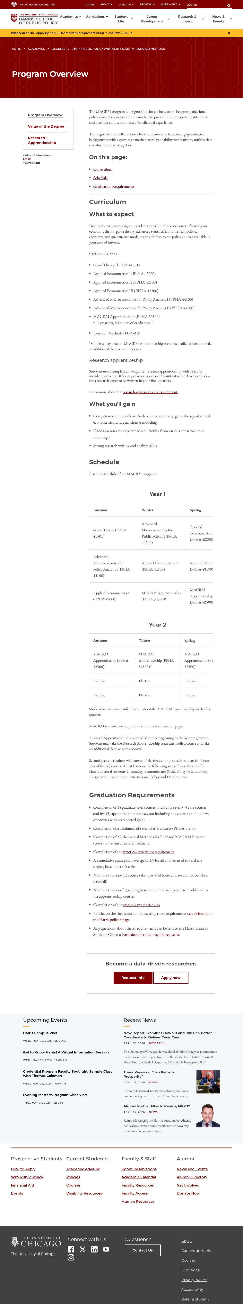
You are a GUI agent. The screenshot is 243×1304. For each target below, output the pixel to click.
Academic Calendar (139, 1177)
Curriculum (102, 169)
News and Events (192, 1169)
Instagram (71, 1257)
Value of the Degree (46, 126)
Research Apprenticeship (42, 140)
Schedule (100, 177)
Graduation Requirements (114, 186)
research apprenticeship (141, 904)
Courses (73, 1185)
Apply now (171, 978)
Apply (186, 1241)
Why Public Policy (27, 1177)
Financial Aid (22, 1185)
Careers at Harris (196, 1251)
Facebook (71, 1249)
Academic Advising (83, 1169)
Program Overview (45, 115)
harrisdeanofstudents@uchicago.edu (150, 934)
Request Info (133, 978)
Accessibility (192, 1289)
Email (27, 158)
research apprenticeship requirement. (150, 391)
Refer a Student (195, 1299)
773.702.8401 (31, 162)
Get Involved (188, 1185)
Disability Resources (84, 1193)
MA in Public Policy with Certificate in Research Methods (118, 49)
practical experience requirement (148, 851)
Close (229, 33)
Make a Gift (170, 4)
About (106, 4)
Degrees (58, 49)
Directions (190, 1270)
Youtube (106, 1249)
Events (17, 1193)
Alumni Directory (192, 1177)
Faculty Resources (138, 1185)
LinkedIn (94, 1249)
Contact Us (143, 1250)
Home (16, 49)
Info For (147, 4)
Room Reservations (139, 1169)
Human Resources (138, 1201)
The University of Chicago (33, 1254)
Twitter (83, 1249)
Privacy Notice (194, 1280)
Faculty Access (135, 1193)
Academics (36, 49)
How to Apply (23, 1169)
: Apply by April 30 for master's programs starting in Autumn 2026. (69, 33)
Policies (73, 1177)
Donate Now (188, 1193)
